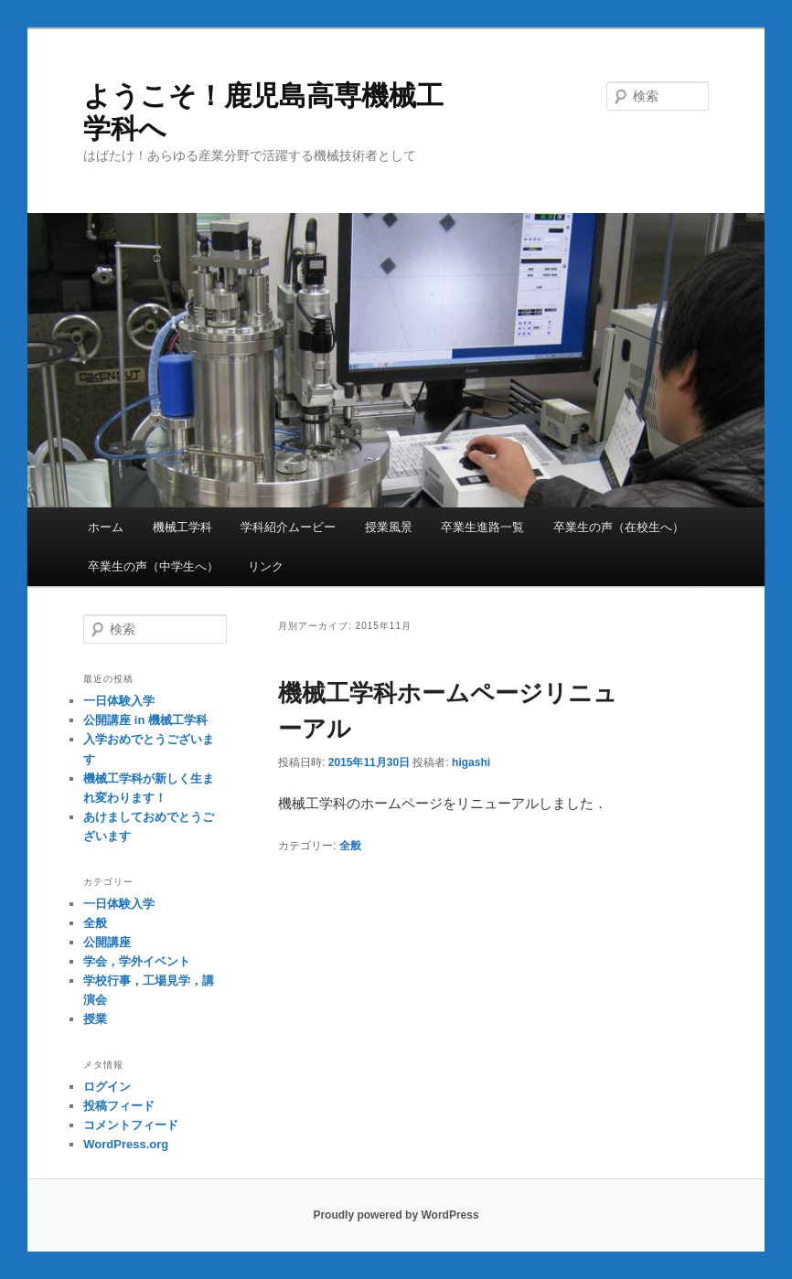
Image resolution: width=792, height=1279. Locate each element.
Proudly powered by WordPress (395, 1215)
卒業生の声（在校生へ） (618, 527)
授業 (95, 1019)
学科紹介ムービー (288, 527)
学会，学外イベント (136, 961)
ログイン (107, 1086)
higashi (471, 762)
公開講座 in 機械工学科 (145, 720)
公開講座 (107, 942)
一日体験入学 (119, 701)
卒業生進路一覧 (482, 527)
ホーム (105, 527)
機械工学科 (182, 527)
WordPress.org (125, 1144)
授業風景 (388, 527)
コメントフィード (130, 1125)
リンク (266, 566)
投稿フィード (119, 1106)
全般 (350, 845)
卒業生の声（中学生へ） (153, 566)
